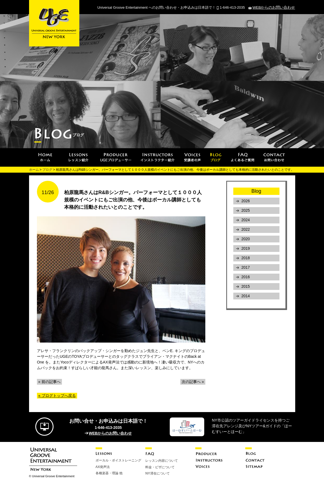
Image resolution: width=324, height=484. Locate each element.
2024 (245, 220)
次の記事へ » (193, 381)
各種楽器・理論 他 (109, 473)
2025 (245, 210)
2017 (245, 267)
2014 (245, 296)
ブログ (47, 170)
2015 (245, 286)
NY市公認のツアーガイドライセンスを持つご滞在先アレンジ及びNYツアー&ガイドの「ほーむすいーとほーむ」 (252, 426)
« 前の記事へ (49, 381)
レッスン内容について (161, 461)
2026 (245, 201)
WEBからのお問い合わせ (275, 7)
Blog (256, 191)
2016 (245, 277)
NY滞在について (157, 473)
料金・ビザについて (160, 467)
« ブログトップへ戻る (57, 395)
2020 (245, 239)
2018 (245, 258)
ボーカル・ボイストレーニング (118, 460)
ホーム (34, 170)
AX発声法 (103, 467)
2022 (245, 229)
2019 (245, 248)
